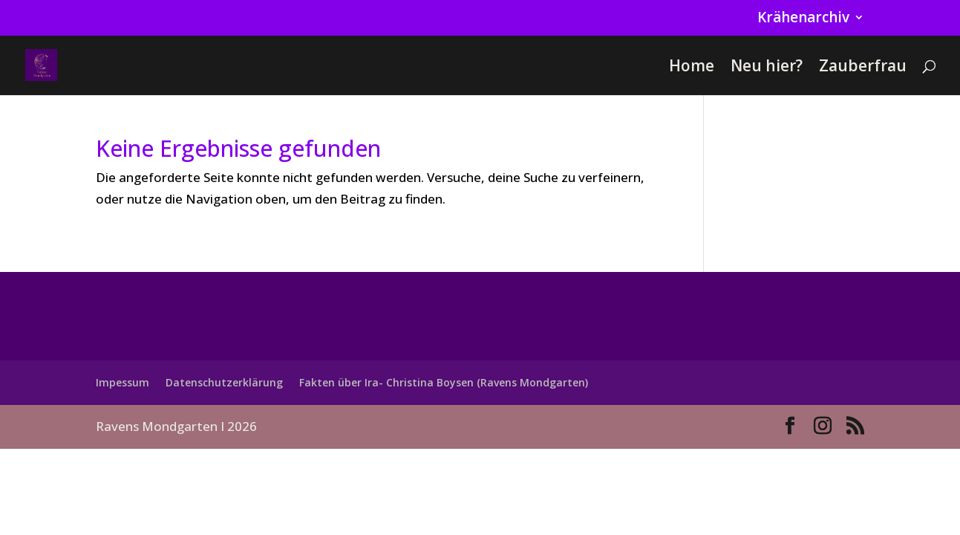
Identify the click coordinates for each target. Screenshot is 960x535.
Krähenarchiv (803, 18)
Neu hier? (767, 68)
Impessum (122, 382)
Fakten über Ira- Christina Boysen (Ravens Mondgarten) (443, 382)
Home (691, 68)
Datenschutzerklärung (224, 382)
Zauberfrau (863, 68)
